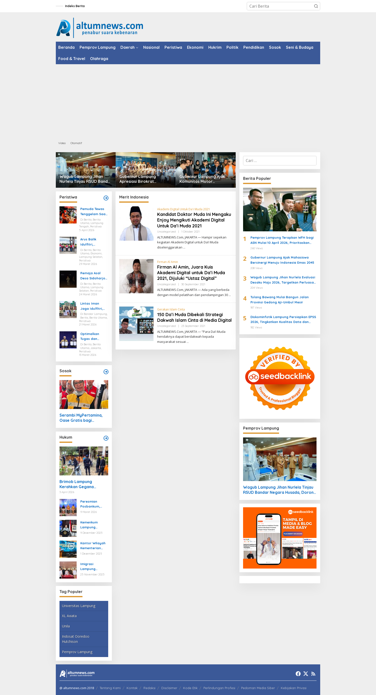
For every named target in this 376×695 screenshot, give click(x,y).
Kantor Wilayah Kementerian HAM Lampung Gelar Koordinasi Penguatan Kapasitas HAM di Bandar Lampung (94, 546)
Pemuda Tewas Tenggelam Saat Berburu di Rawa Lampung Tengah (93, 212)
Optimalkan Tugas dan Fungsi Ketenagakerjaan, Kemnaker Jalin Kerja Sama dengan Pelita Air (94, 337)
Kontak (132, 688)
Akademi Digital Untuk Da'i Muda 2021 (183, 209)
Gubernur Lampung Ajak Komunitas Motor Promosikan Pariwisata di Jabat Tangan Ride (203, 179)
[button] (316, 6)
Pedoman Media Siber (258, 688)
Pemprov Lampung (77, 651)
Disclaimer (169, 688)
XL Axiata (69, 615)
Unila (66, 626)
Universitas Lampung (78, 605)
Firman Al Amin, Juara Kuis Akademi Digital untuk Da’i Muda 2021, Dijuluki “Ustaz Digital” (191, 272)
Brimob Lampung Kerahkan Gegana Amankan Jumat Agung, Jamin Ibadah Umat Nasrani (81, 484)
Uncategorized (166, 231)
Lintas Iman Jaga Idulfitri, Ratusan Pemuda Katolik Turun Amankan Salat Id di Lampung (93, 306)
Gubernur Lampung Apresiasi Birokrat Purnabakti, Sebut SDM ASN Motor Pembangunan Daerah (145, 179)
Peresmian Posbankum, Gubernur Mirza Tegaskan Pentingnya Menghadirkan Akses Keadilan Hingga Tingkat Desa (93, 504)
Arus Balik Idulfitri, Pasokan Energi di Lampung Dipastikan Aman (93, 242)
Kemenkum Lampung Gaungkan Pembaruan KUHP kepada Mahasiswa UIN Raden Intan (92, 525)
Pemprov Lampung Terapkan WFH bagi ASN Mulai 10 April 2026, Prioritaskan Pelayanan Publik (282, 240)
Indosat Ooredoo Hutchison (75, 639)
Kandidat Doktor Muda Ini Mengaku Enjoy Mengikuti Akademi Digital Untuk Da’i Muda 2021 (194, 220)
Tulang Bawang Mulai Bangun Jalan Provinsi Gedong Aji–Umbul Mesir (279, 299)
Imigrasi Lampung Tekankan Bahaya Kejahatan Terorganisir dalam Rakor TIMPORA (91, 567)
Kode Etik (190, 688)
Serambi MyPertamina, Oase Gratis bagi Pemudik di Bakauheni (81, 418)
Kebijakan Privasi (293, 688)
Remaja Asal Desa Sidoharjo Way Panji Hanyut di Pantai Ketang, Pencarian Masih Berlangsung (94, 276)
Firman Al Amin (167, 262)
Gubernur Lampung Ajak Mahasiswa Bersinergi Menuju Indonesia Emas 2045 (282, 259)
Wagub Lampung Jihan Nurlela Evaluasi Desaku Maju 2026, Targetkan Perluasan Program (283, 280)
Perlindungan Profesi (219, 688)
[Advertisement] (188, 101)
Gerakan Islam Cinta (171, 309)
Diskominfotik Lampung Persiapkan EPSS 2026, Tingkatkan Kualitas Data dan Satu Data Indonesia (283, 320)
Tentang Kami (110, 688)
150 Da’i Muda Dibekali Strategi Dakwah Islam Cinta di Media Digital (194, 317)
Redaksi (149, 688)
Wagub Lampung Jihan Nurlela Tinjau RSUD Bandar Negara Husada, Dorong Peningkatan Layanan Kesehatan (85, 179)
